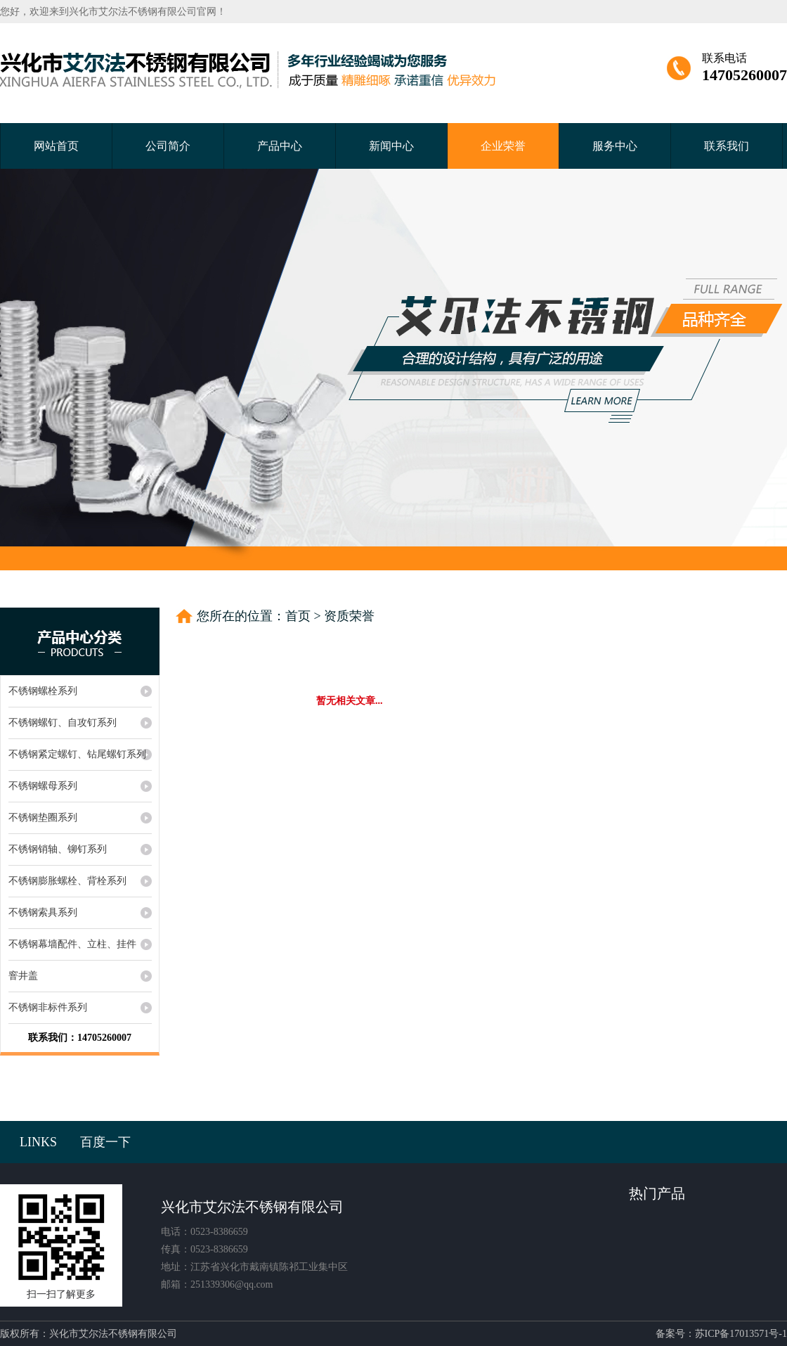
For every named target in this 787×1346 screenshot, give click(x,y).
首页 (298, 616)
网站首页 (56, 146)
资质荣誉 (349, 616)
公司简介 (167, 146)
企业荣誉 (503, 146)
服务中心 (614, 146)
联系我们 (726, 146)
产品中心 (279, 146)
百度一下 (105, 1142)
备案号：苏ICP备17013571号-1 (721, 1333)
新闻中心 (391, 146)
